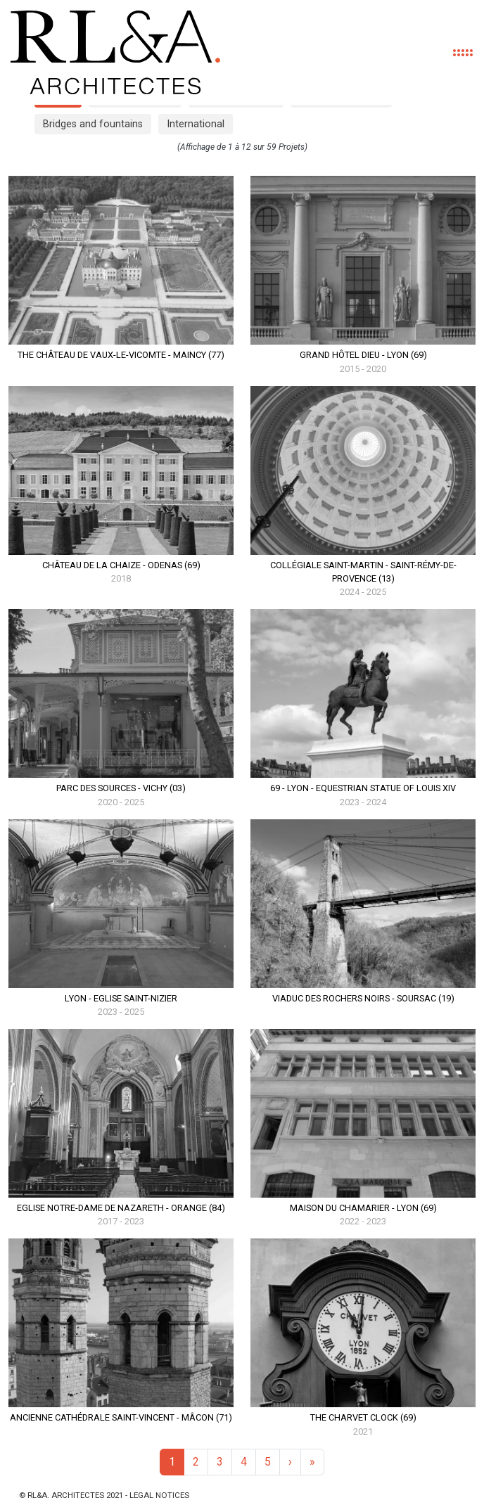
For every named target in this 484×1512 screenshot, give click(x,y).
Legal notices (159, 1495)
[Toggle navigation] (462, 53)
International (195, 124)
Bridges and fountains (93, 124)
